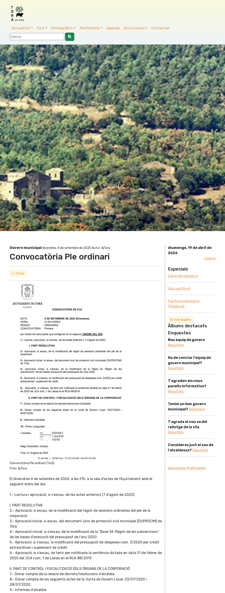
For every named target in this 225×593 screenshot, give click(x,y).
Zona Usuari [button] (134, 28)
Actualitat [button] (20, 28)
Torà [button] (40, 28)
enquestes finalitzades (187, 468)
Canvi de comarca (183, 276)
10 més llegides (180, 320)
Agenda (113, 28)
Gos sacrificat (179, 288)
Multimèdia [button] (90, 28)
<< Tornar (18, 273)
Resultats (176, 345)
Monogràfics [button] (62, 28)
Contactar (160, 28)
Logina (209, 258)
